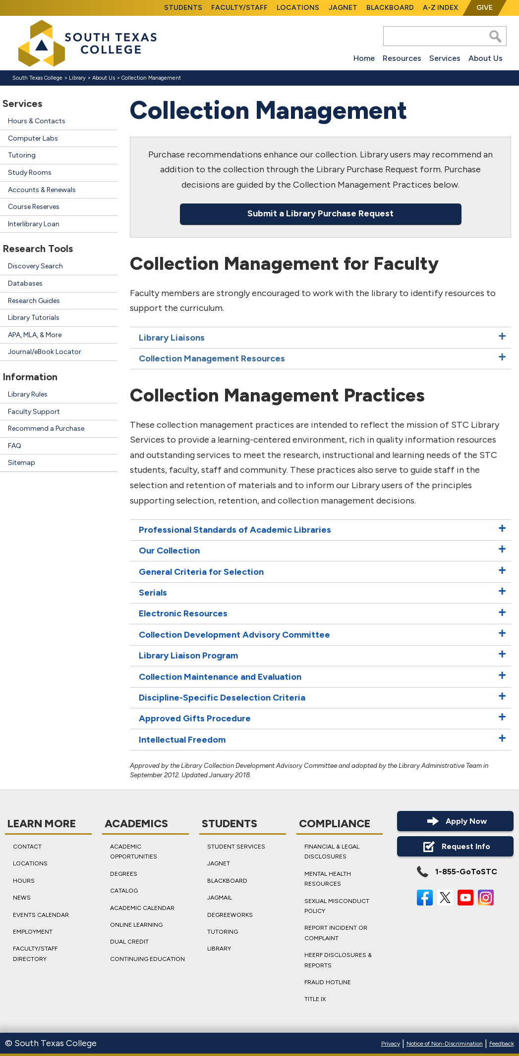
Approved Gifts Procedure (195, 718)
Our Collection (169, 551)
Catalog (124, 890)
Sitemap (21, 462)
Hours (24, 880)
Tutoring (22, 155)
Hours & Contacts (36, 121)
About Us (485, 58)
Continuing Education (147, 958)
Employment (33, 931)
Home (364, 58)
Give (484, 7)
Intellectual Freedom (182, 739)
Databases (25, 283)
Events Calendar (41, 914)
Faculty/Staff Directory (35, 953)
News (22, 897)
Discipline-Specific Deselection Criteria (222, 697)
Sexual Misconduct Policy (336, 905)
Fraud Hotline (327, 982)
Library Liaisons (172, 337)
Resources (402, 58)
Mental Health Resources (327, 878)
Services (445, 58)
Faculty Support (34, 411)
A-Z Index (440, 7)
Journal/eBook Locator (44, 352)
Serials (153, 592)
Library (77, 78)
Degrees (123, 873)
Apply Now (455, 821)
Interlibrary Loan (33, 224)
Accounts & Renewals (42, 190)
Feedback (501, 1043)
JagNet (343, 7)
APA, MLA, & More (34, 335)
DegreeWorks (230, 914)
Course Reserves (33, 206)
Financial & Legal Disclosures (331, 851)
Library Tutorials (33, 317)
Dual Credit (129, 941)
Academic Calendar (142, 907)
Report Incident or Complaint (335, 932)
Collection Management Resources (212, 358)
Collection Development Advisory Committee (234, 634)
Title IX (315, 999)
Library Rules (28, 394)
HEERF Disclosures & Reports (338, 960)
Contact (27, 846)
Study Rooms (30, 172)
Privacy (390, 1043)
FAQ (14, 446)
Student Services (236, 846)
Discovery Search (35, 266)
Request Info (455, 846)
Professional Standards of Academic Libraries (235, 529)
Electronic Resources (183, 613)
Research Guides (34, 301)
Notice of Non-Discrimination (444, 1043)
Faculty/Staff (239, 7)
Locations (298, 7)
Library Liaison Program (188, 655)
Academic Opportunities (133, 851)
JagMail (219, 897)
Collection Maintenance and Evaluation (220, 676)
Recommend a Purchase (46, 428)
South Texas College (37, 78)
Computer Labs (33, 138)
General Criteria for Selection (201, 571)
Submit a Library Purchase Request (320, 213)
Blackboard (390, 7)
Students (183, 7)
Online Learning (136, 924)
